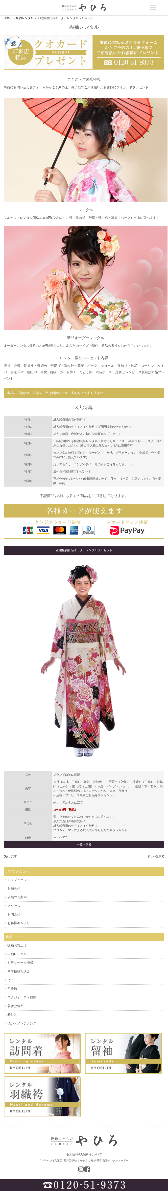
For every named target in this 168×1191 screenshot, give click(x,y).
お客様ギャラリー (20, 923)
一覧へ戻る (84, 844)
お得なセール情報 (20, 963)
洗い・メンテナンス (21, 1023)
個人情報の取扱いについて (84, 1154)
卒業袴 (12, 989)
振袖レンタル (17, 954)
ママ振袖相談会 (18, 971)
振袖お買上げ (17, 945)
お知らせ (13, 888)
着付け (12, 1015)
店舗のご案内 (17, 897)
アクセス (13, 906)
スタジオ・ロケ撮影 (21, 997)
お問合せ (13, 914)
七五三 (12, 980)
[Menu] (153, 7)
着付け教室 (15, 1006)
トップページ (17, 880)
